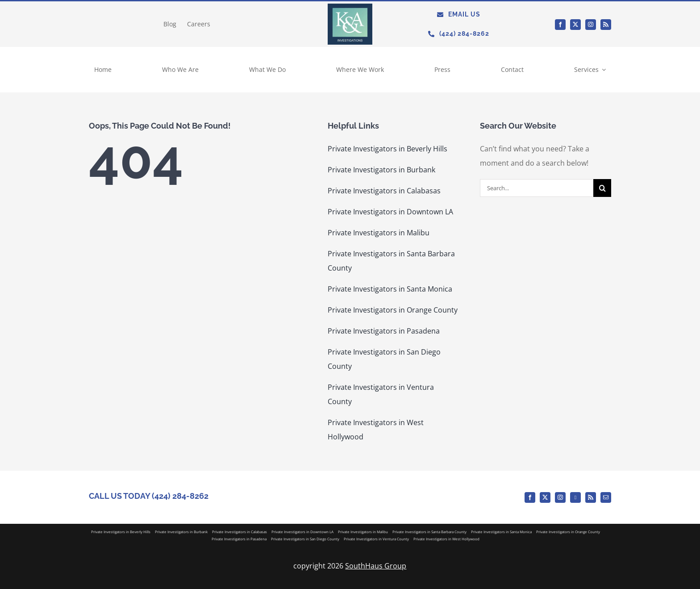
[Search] (602, 188)
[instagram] (590, 24)
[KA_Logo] (350, 7)
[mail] (605, 497)
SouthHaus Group (375, 566)
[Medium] (575, 497)
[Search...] (536, 188)
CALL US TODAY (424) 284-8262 (148, 496)
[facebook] (560, 24)
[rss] (605, 24)
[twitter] (575, 24)
